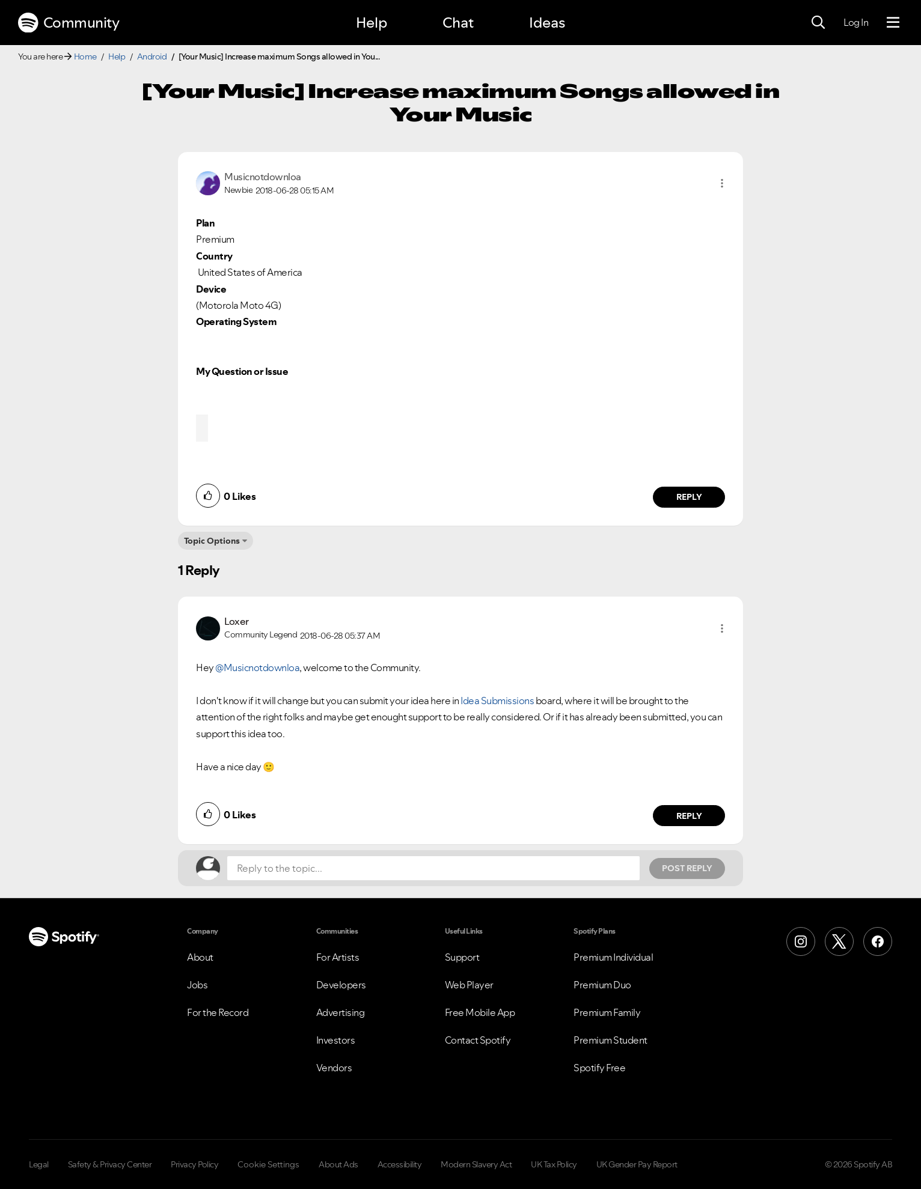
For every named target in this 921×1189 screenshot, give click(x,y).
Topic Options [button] (212, 541)
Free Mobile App (480, 1012)
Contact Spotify (478, 1040)
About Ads (338, 1164)
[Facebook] (877, 941)
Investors (335, 1040)
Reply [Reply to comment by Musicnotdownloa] (689, 497)
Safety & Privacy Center (110, 1164)
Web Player (469, 984)
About (200, 957)
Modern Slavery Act (476, 1164)
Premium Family (607, 1012)
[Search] (818, 23)
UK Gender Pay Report (637, 1164)
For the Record (217, 1012)
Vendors (334, 1067)
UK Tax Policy (554, 1164)
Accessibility (400, 1164)
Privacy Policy (194, 1164)
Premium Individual (613, 957)
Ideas (547, 22)
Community (68, 23)
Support (462, 957)
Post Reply (687, 868)
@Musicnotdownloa (257, 667)
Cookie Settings (268, 1164)
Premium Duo (602, 984)
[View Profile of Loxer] (236, 621)
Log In (855, 22)
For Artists (338, 957)
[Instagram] (800, 941)
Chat (458, 22)
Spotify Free (599, 1067)
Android (152, 56)
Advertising (340, 1012)
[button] (722, 183)
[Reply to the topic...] (433, 868)
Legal (39, 1164)
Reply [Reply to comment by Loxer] (689, 816)
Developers (341, 984)
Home (85, 56)
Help (371, 22)
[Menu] (893, 22)
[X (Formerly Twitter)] (839, 941)
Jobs (197, 984)
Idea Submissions (497, 700)
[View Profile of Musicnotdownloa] (262, 176)
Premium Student (610, 1040)
